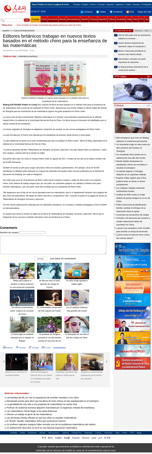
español (5, 30)
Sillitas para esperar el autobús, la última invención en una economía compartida (22, 284)
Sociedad (120, 19)
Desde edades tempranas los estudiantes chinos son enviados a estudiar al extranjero (131, 164)
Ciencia (93, 19)
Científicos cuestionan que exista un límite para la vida (67, 375)
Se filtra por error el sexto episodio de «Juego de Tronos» (49, 284)
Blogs (139, 433)
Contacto (86, 12)
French (93, 4)
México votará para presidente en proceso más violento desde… (132, 52)
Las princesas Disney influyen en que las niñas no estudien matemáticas (41, 418)
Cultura (111, 19)
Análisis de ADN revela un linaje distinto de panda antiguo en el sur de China (133, 197)
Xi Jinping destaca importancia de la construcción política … (133, 68)
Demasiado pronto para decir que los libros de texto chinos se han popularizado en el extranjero (53, 401)
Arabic (128, 4)
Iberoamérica (73, 19)
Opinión (84, 19)
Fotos (135, 19)
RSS (130, 12)
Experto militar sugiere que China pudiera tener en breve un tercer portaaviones (131, 181)
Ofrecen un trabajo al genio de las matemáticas (29, 414)
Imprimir (8, 348)
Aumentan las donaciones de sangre (132, 215)
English (85, 4)
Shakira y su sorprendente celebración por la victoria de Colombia (92, 375)
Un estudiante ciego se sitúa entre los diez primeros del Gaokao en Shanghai (133, 147)
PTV (141, 19)
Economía (53, 19)
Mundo (62, 19)
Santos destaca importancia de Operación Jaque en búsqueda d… (132, 45)
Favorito (21, 348)
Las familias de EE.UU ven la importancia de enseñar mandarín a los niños (43, 397)
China (44, 19)
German (136, 4)
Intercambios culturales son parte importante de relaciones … (132, 61)
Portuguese (146, 4)
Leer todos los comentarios (63, 258)
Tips (147, 19)
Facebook (116, 12)
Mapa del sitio (144, 12)
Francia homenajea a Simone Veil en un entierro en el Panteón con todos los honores (41, 377)
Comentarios (59, 348)
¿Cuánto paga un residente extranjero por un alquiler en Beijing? (22, 337)
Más (148, 76)
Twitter (101, 12)
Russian (101, 4)
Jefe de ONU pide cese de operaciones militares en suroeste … (134, 37)
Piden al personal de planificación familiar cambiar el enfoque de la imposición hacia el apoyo (131, 208)
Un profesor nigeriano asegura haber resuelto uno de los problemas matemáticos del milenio (51, 424)
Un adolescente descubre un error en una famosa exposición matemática (42, 428)
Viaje (129, 19)
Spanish (110, 4)
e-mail (46, 348)
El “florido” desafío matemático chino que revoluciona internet (36, 421)
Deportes (102, 19)
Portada (35, 19)
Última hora (7, 25)
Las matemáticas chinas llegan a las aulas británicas (32, 411)
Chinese (76, 4)
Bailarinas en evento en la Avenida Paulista (16, 374)
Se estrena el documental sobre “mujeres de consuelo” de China (22, 310)
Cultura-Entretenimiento (24, 30)
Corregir (33, 348)
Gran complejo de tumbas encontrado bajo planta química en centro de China (49, 25)
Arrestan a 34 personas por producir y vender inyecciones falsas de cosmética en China (133, 221)
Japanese (120, 4)
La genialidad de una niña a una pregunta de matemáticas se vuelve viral (42, 404)
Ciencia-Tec (77, 433)
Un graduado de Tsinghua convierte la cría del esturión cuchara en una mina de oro (49, 337)
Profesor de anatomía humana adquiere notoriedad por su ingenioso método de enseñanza (50, 407)
